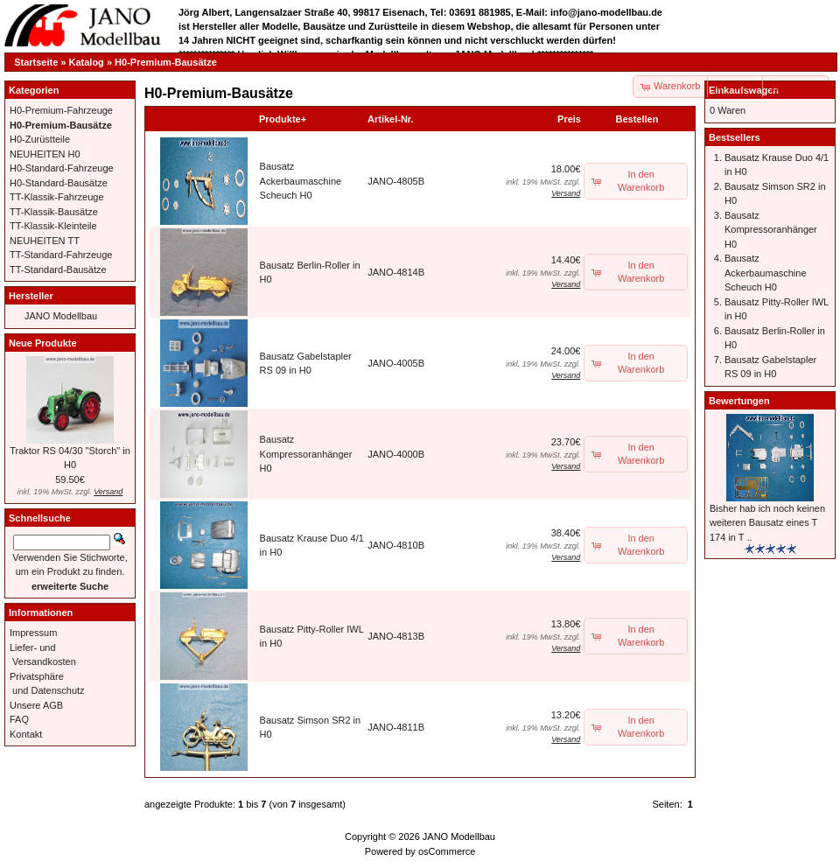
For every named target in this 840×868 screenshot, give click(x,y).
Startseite (36, 62)
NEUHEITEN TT (45, 240)
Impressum (33, 632)
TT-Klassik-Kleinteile (53, 225)
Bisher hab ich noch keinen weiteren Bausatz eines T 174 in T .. (767, 522)
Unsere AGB (36, 705)
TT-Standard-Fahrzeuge (61, 254)
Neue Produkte (43, 343)
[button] (736, 86)
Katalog (86, 62)
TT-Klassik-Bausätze (54, 211)
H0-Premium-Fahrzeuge (61, 110)
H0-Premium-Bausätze (166, 62)
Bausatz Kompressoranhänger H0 (306, 453)
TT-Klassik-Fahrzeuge (57, 197)
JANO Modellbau (60, 316)
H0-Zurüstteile (40, 139)
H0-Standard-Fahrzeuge (62, 168)
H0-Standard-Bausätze (59, 183)
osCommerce (446, 851)
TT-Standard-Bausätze (58, 269)
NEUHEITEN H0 (45, 154)
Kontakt (26, 734)
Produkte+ (282, 119)
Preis (569, 119)
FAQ (19, 719)
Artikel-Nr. (391, 119)
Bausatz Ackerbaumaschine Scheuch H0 (301, 180)
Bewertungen (739, 401)
